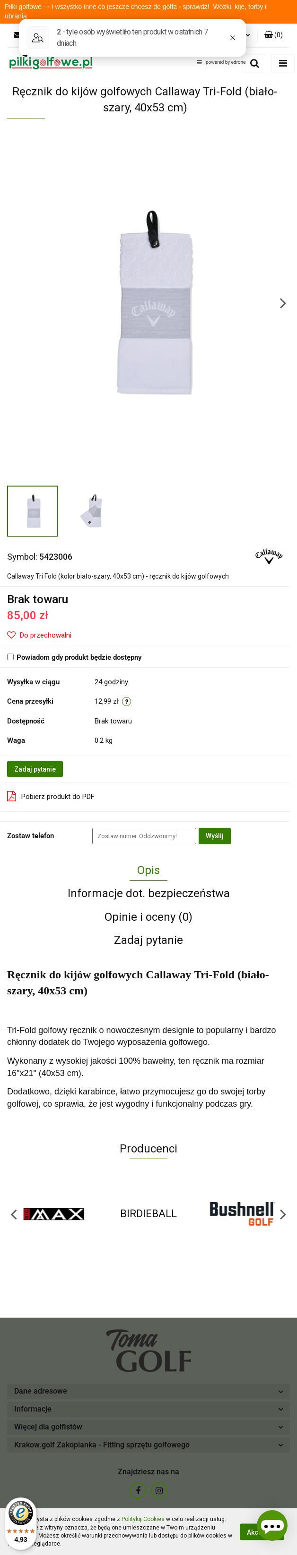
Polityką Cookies (143, 1519)
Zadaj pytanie (35, 769)
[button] (273, 35)
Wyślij (215, 836)
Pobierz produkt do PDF (51, 796)
